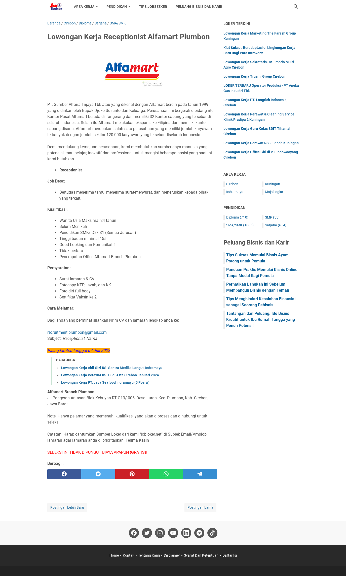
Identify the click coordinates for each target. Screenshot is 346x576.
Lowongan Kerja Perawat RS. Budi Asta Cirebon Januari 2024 (110, 375)
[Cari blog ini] (296, 7)
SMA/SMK (240, 225)
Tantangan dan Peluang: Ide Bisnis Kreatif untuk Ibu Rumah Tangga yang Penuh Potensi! (260, 319)
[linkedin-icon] (186, 533)
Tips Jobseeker (153, 7)
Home (114, 555)
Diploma (237, 217)
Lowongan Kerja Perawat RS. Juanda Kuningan (261, 143)
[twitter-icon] (147, 533)
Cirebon (232, 184)
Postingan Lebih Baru (67, 507)
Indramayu (234, 192)
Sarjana (275, 225)
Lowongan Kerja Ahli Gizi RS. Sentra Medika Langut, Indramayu (111, 368)
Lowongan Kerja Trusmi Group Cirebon (254, 76)
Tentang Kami (149, 555)
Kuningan (272, 184)
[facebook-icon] (134, 533)
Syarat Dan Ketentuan (201, 555)
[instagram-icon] (160, 533)
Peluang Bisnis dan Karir (199, 7)
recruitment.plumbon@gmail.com (77, 332)
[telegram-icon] (199, 533)
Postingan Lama (200, 507)
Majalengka (274, 192)
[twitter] (98, 474)
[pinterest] (132, 474)
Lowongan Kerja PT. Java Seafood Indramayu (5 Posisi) (105, 382)
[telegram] (200, 474)
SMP (272, 217)
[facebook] (64, 474)
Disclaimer (172, 555)
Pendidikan (116, 7)
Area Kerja (84, 7)
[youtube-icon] (173, 533)
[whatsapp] (166, 474)
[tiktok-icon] (212, 533)
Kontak (128, 555)
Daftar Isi (229, 555)
